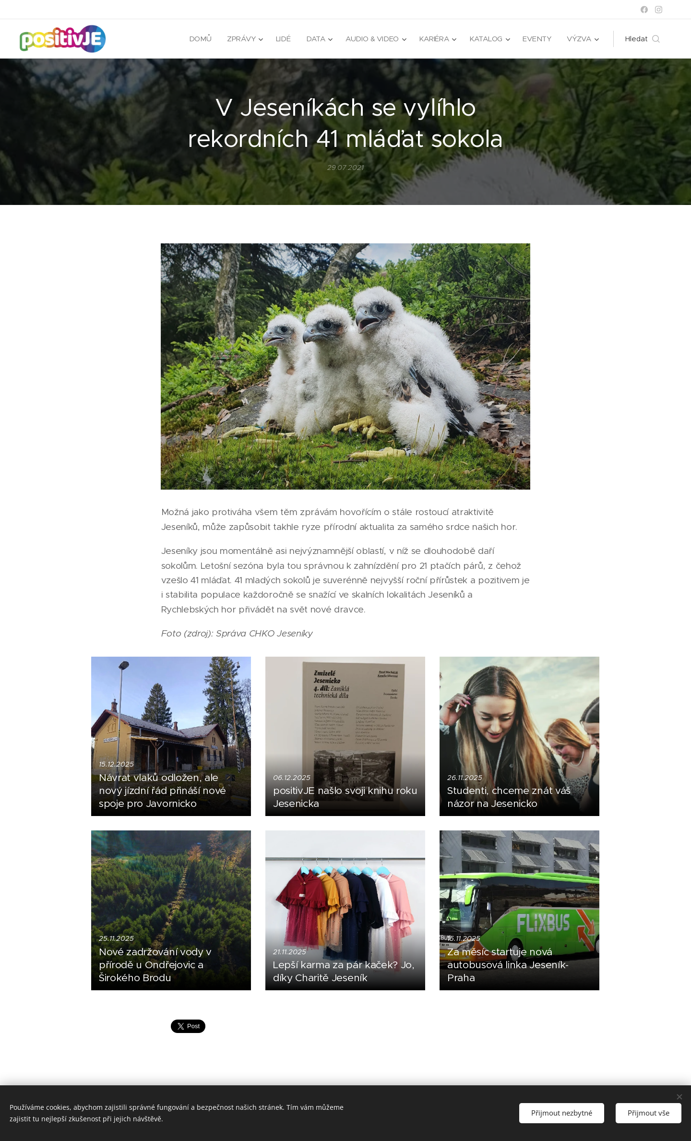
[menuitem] (197, 39)
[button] (642, 39)
